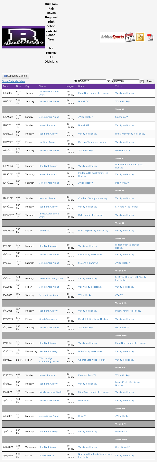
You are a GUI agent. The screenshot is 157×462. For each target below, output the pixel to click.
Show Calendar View (13, 81)
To (111, 80)
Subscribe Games (15, 75)
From (77, 80)
